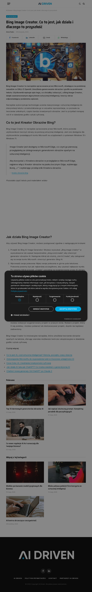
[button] (20, 315)
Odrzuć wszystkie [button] (40, 309)
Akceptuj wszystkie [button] (68, 309)
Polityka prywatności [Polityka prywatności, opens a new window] (19, 291)
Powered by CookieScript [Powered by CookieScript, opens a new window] (72, 319)
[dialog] (46, 296)
